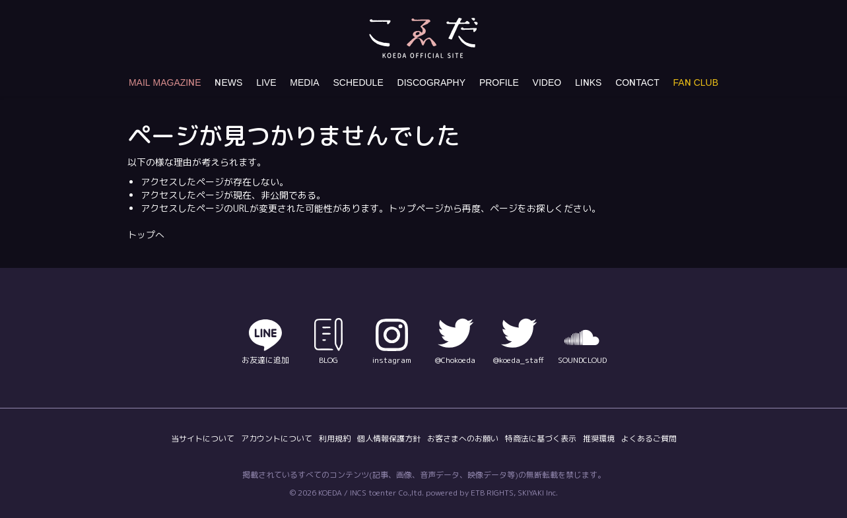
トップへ (145, 234)
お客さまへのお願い (462, 438)
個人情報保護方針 (389, 438)
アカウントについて (276, 438)
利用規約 (335, 438)
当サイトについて (202, 438)
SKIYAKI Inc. (538, 492)
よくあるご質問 (649, 438)
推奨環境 (599, 438)
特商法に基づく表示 (540, 438)
